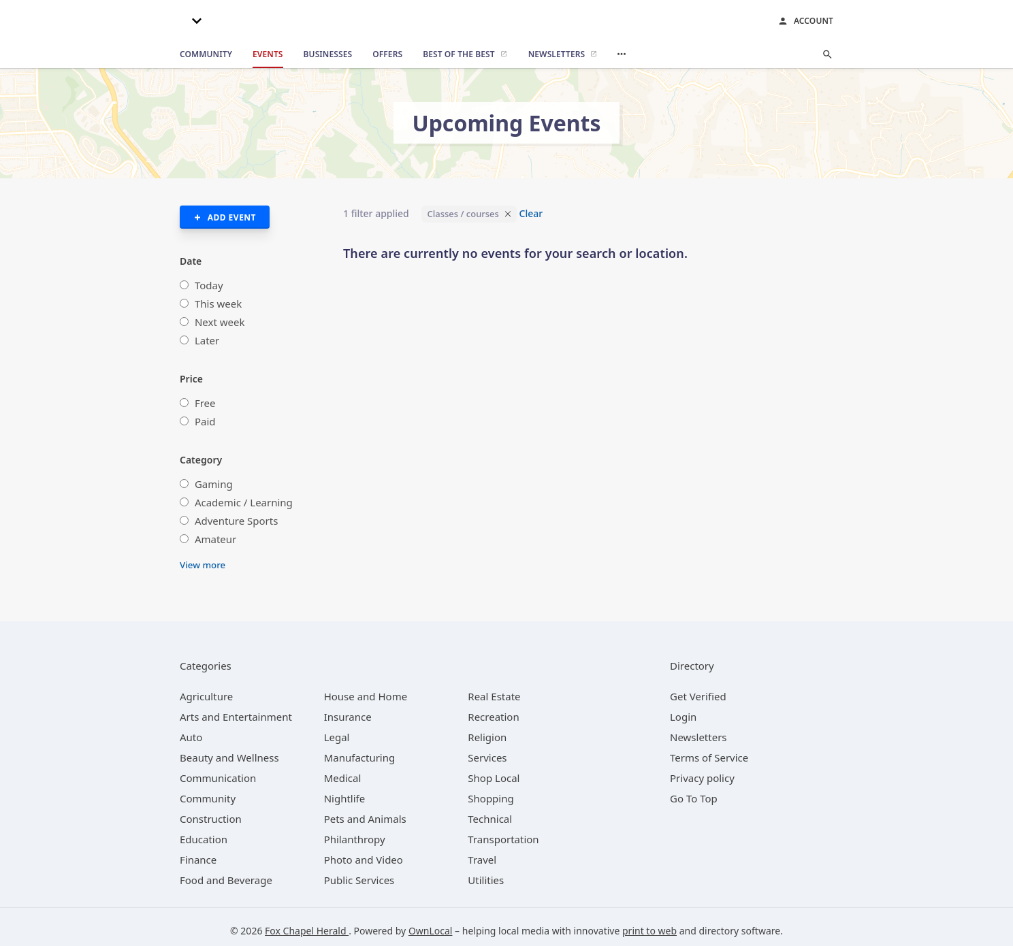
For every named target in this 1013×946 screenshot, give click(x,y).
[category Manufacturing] (360, 757)
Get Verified (698, 696)
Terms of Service (709, 757)
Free (205, 403)
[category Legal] (337, 737)
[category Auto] (191, 737)
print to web (649, 930)
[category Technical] (490, 819)
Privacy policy (702, 778)
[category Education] (203, 839)
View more (202, 565)
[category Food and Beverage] (226, 880)
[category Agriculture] (206, 696)
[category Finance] (198, 859)
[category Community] (208, 798)
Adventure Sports (236, 520)
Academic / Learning (244, 502)
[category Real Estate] (494, 696)
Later (207, 340)
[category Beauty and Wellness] (229, 757)
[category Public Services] (359, 880)
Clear (531, 213)
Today (209, 285)
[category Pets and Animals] (365, 819)
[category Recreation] (493, 716)
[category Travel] (482, 859)
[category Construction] (211, 819)
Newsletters (698, 737)
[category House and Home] (366, 696)
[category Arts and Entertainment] (236, 716)
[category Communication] (218, 778)
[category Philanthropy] (354, 839)
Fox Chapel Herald (307, 930)
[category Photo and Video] (363, 859)
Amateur (215, 539)
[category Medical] (342, 778)
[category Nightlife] (345, 798)
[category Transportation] (503, 839)
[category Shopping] (490, 798)
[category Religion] (487, 737)
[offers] (387, 54)
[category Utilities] (486, 880)
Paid (205, 421)
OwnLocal (430, 930)
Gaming (214, 484)
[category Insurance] (348, 716)
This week (218, 303)
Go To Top (694, 798)
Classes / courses (462, 214)
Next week (220, 322)
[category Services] (487, 757)
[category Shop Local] (493, 778)
